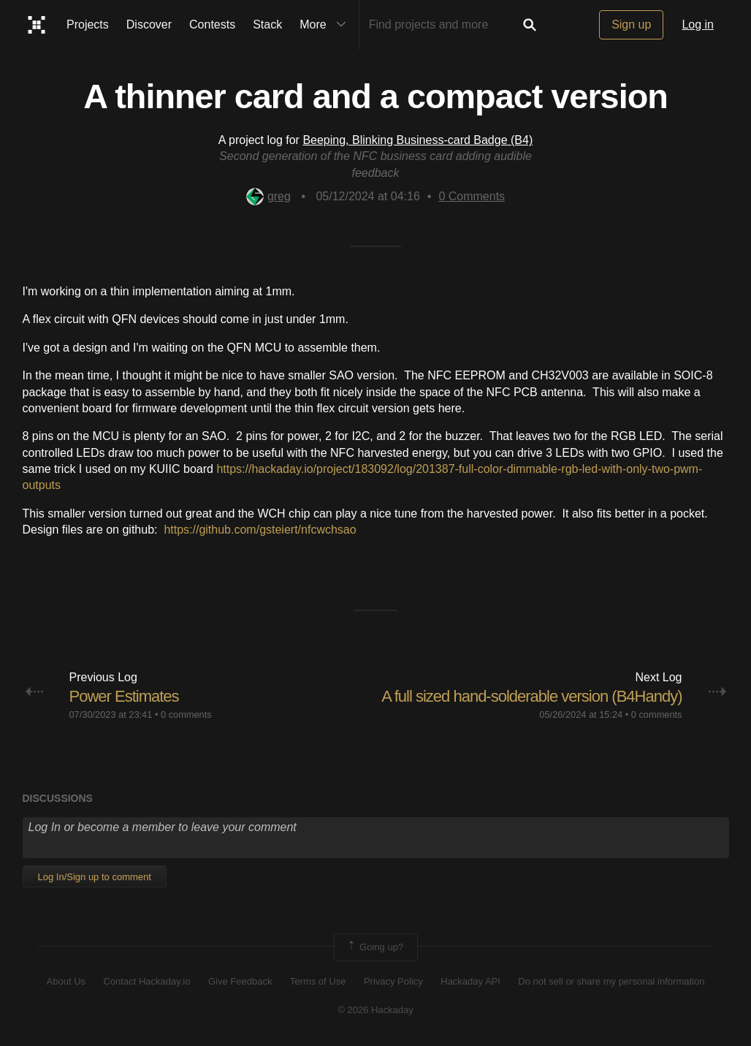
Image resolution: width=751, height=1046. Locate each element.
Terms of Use (318, 981)
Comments (471, 196)
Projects (87, 24)
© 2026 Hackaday (375, 1009)
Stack (267, 24)
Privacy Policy (393, 981)
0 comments (186, 714)
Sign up (631, 24)
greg (268, 196)
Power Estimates (124, 696)
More (326, 25)
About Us (66, 981)
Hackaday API (470, 981)
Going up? (375, 947)
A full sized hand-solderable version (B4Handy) (531, 696)
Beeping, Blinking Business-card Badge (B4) (417, 140)
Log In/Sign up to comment (94, 876)
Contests (212, 24)
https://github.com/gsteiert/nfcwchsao (260, 529)
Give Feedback (240, 981)
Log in (698, 24)
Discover (149, 24)
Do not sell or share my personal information (611, 981)
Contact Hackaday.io (147, 981)
